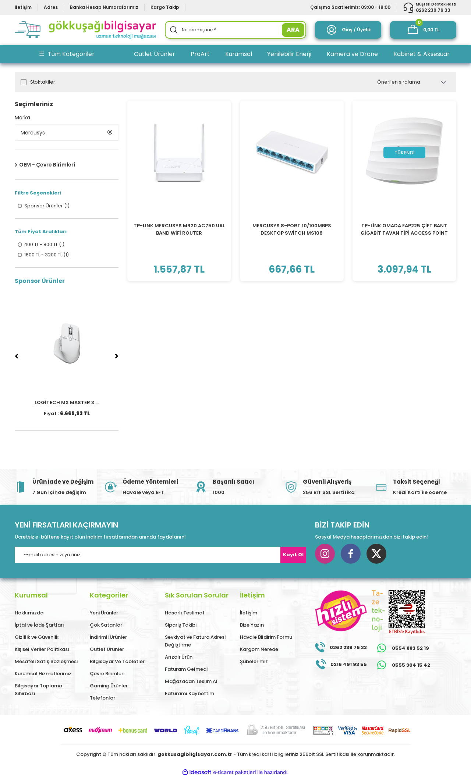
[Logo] (85, 30)
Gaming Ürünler (109, 686)
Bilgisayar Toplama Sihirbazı (38, 690)
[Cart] (423, 30)
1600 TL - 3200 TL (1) (46, 255)
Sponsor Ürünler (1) (47, 206)
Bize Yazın (252, 625)
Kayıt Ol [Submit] (293, 554)
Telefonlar (102, 698)
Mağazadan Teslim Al (191, 681)
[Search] (235, 30)
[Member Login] (348, 30)
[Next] (116, 356)
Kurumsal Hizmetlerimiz (43, 673)
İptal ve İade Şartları (39, 625)
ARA (293, 29)
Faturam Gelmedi (186, 669)
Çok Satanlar (106, 625)
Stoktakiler (42, 82)
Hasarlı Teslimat (185, 613)
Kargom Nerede (259, 649)
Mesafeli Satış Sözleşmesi (46, 661)
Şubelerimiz (254, 661)
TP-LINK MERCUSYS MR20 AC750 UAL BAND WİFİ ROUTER (179, 229)
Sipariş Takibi (180, 625)
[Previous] (16, 356)
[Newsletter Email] (160, 555)
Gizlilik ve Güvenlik (37, 637)
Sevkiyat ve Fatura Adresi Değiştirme (195, 641)
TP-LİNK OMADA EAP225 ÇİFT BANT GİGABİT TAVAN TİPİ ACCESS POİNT (404, 229)
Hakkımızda (29, 613)
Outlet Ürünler (107, 649)
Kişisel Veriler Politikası (42, 649)
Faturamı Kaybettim (189, 693)
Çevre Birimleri (107, 673)
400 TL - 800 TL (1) (44, 245)
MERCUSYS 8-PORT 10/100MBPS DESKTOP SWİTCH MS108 (291, 229)
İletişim (248, 613)
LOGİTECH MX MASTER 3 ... (67, 402)
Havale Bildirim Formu (266, 637)
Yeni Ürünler (104, 613)
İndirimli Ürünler (108, 637)
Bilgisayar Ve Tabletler (117, 661)
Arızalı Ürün (178, 657)
